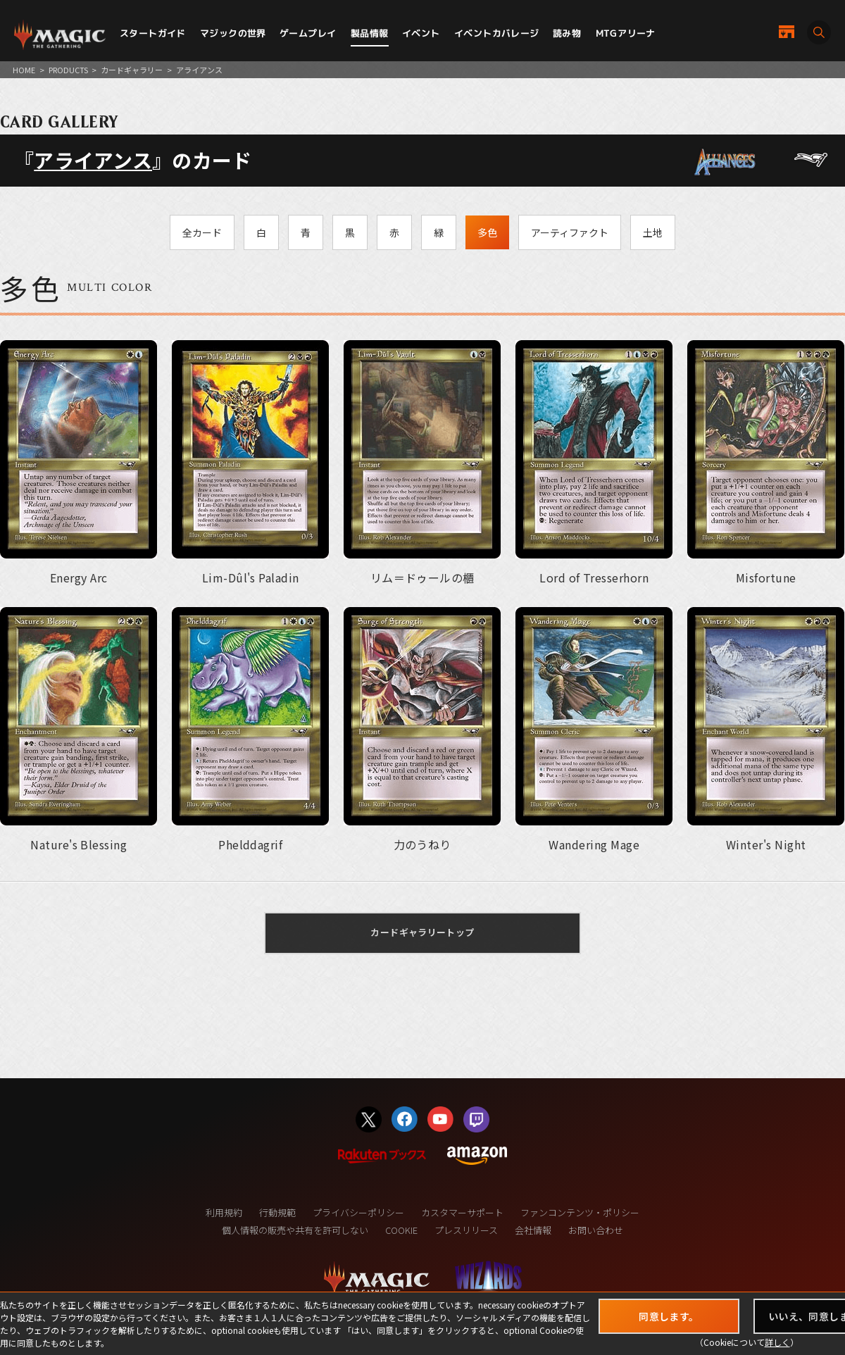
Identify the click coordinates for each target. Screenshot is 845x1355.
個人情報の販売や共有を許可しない (295, 1230)
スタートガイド (153, 33)
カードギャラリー (132, 69)
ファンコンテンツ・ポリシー (579, 1212)
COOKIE (401, 1230)
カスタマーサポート (462, 1212)
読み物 (567, 33)
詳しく (777, 1342)
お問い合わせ (595, 1230)
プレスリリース (466, 1230)
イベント (421, 33)
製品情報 (370, 33)
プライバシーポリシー (358, 1212)
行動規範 (277, 1212)
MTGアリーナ (626, 33)
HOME (24, 69)
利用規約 (224, 1212)
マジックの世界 (233, 33)
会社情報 (533, 1230)
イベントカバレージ (496, 33)
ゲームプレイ (308, 33)
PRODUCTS (68, 69)
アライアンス (93, 160)
